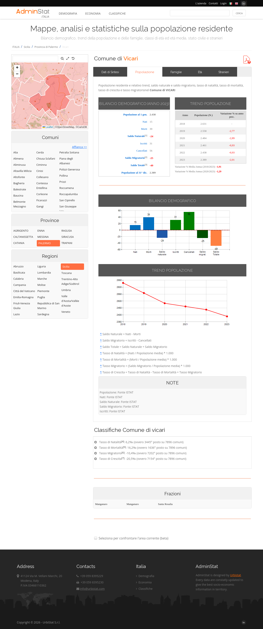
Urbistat (235, 575)
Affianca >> (79, 147)
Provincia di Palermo (46, 47)
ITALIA (16, 47)
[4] (122, 441)
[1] (146, 135)
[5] (124, 446)
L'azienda (201, 3)
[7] (122, 458)
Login (223, 3)
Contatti (213, 3)
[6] (123, 452)
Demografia (68, 13)
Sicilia (27, 47)
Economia (92, 13)
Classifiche (117, 13)
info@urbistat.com (90, 589)
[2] (146, 157)
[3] (146, 164)
